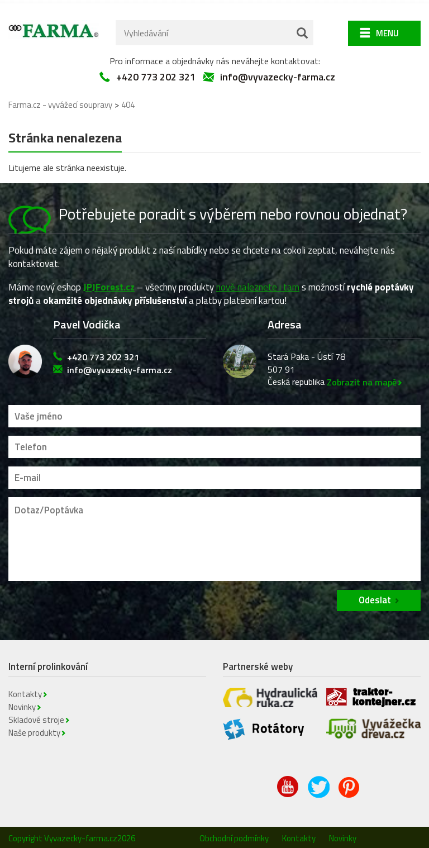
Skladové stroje (36, 716)
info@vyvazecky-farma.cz (277, 74)
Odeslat (375, 596)
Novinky (22, 703)
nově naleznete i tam (257, 284)
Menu (387, 29)
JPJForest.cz (109, 284)
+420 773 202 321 (156, 74)
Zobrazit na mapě (362, 378)
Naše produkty (34, 729)
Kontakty (25, 690)
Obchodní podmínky (234, 835)
